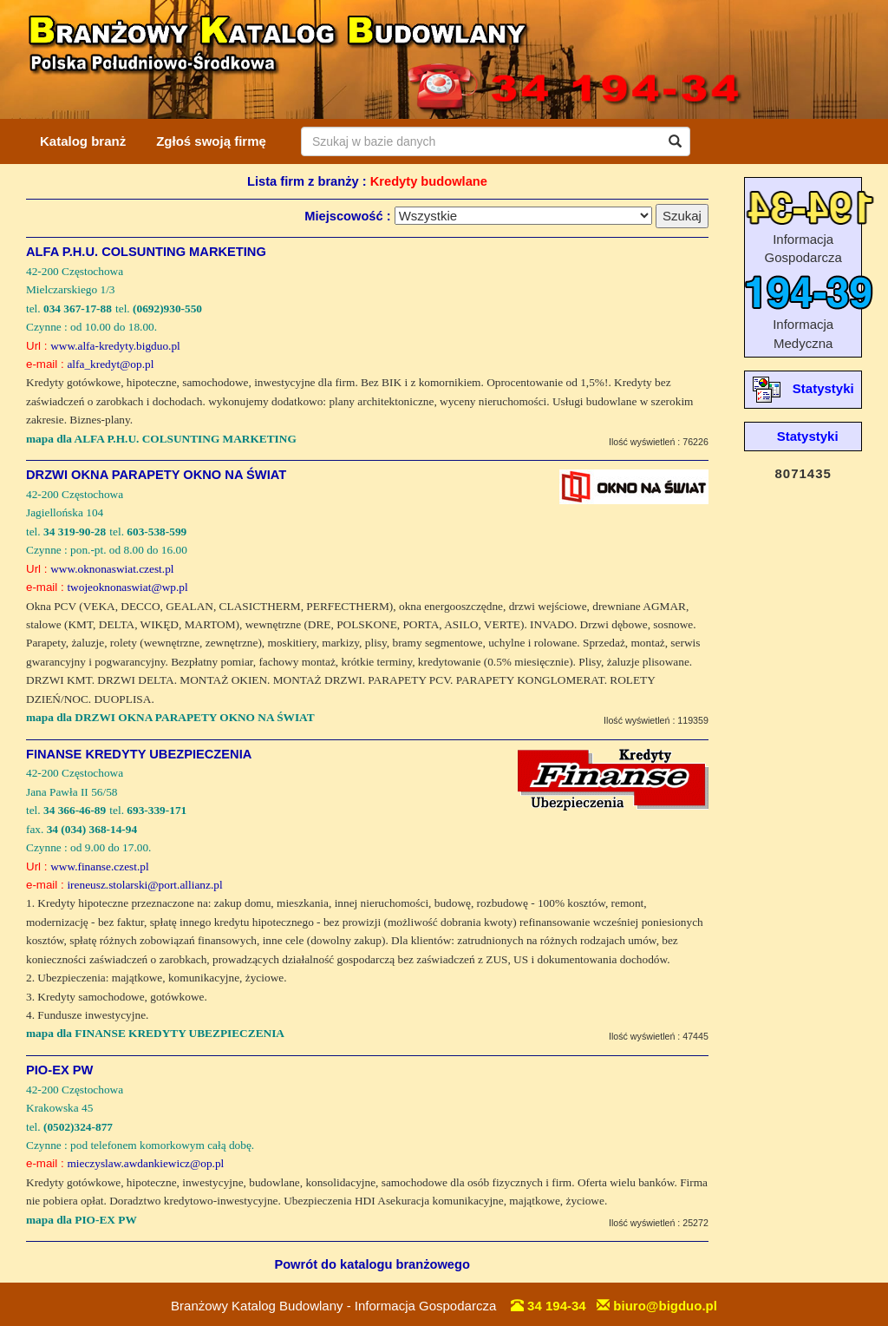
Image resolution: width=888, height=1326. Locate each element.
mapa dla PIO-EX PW (81, 1219)
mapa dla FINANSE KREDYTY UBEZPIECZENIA (155, 1033)
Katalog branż (83, 141)
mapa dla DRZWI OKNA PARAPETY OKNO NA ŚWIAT (170, 717)
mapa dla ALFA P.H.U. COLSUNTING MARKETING (161, 438)
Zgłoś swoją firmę (211, 141)
